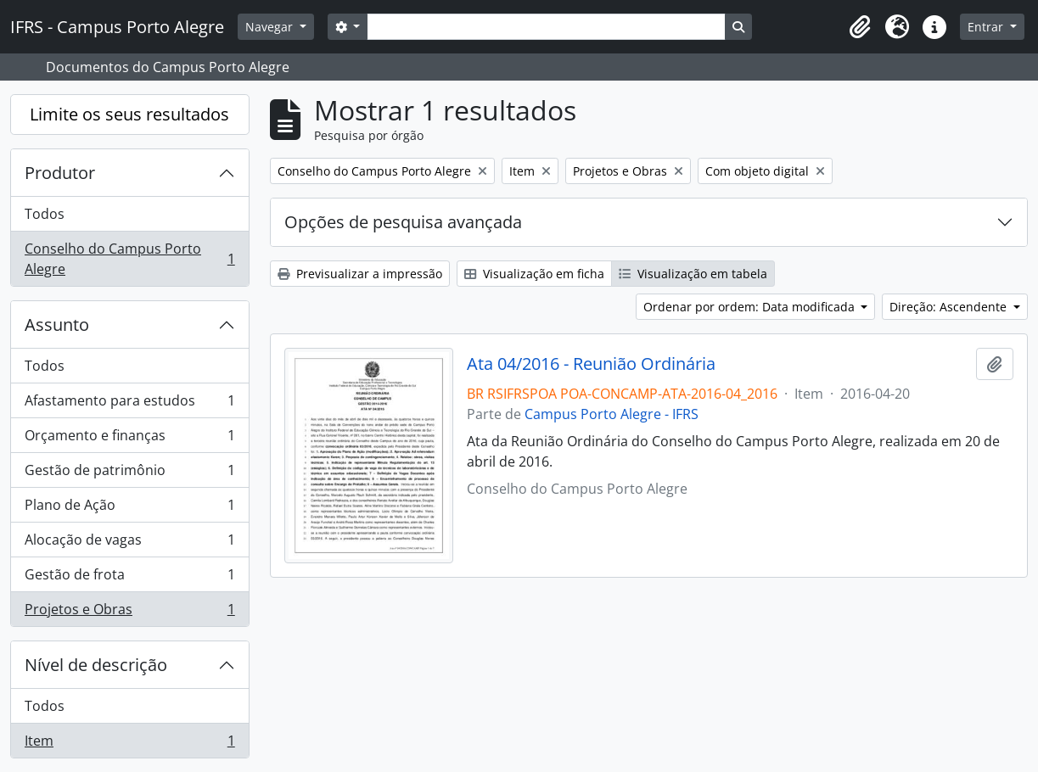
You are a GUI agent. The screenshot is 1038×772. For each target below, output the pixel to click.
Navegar (270, 27)
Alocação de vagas (129, 543)
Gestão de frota (129, 578)
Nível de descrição (96, 664)
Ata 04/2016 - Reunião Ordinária (591, 364)
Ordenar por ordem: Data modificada (750, 307)
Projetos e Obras (129, 612)
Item (129, 744)
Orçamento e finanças (129, 439)
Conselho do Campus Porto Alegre (129, 258)
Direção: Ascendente (949, 307)
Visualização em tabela (693, 274)
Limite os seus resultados (129, 114)
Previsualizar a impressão (360, 274)
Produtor (60, 172)
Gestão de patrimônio (129, 474)
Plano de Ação (129, 509)
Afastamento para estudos (129, 404)
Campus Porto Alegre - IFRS (612, 414)
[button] (859, 27)
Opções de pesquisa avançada (403, 221)
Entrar (987, 27)
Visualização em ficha (534, 274)
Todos (45, 213)
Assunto (57, 324)
